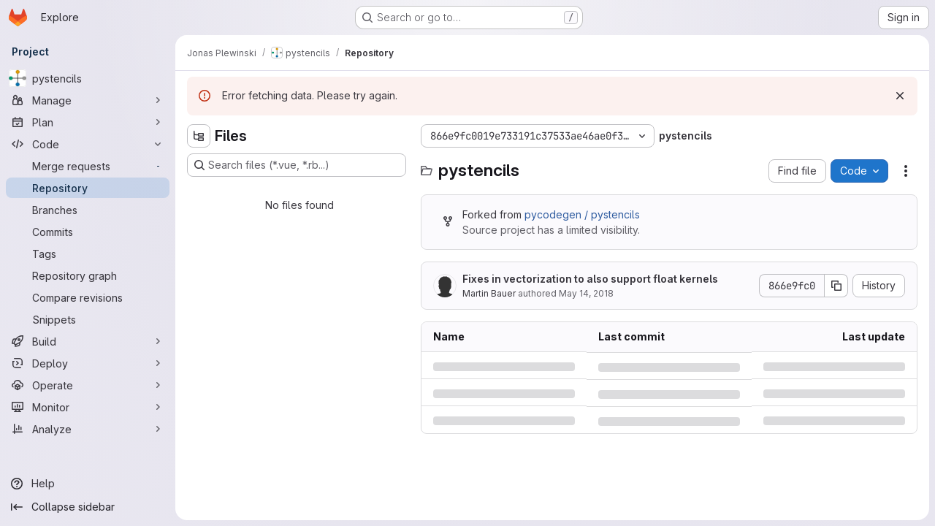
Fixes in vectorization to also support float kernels (590, 278)
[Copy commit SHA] (836, 285)
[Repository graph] (87, 275)
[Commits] (87, 231)
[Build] (87, 341)
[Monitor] (87, 407)
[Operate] (87, 385)
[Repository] (87, 188)
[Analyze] (87, 429)
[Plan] (87, 122)
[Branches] (87, 209)
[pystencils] (87, 78)
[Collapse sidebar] (87, 507)
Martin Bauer (489, 293)
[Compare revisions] (87, 297)
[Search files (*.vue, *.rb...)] (296, 165)
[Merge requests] (87, 166)
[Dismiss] (900, 95)
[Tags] (87, 253)
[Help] (87, 483)
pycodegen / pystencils (582, 214)
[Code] (87, 144)
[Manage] (87, 100)
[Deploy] (87, 363)
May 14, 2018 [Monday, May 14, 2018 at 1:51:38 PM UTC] (586, 293)
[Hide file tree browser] (198, 136)
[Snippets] (87, 319)
